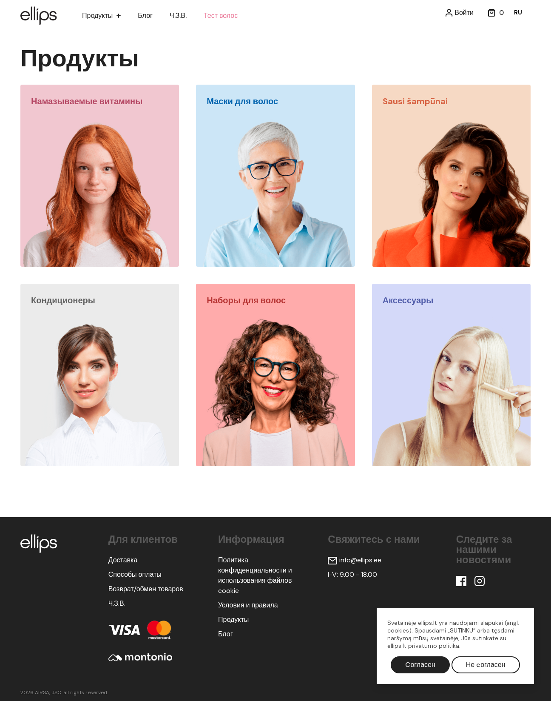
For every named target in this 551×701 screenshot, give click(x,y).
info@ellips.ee (354, 560)
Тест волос (226, 15)
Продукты (97, 15)
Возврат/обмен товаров (145, 588)
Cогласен (420, 664)
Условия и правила (248, 605)
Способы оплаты (135, 574)
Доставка (123, 560)
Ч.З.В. (181, 15)
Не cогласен (486, 664)
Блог (146, 15)
